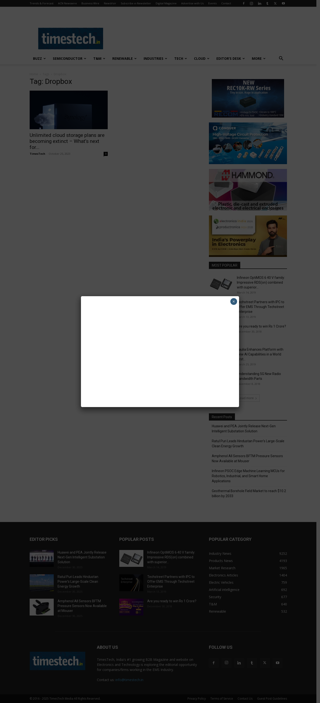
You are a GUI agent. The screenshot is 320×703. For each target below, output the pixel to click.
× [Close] (233, 301)
